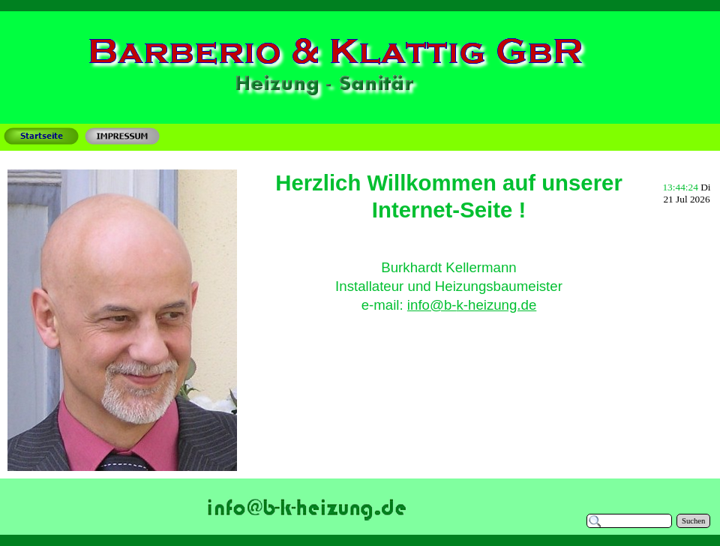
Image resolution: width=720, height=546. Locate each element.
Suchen (693, 521)
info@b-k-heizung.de (471, 305)
